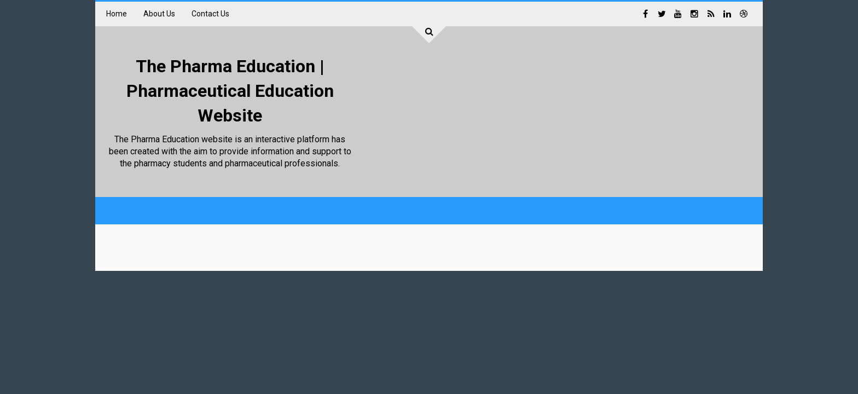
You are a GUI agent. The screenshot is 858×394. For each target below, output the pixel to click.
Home (116, 13)
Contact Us (210, 13)
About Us (159, 13)
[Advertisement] (552, 115)
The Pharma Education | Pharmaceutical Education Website (230, 91)
